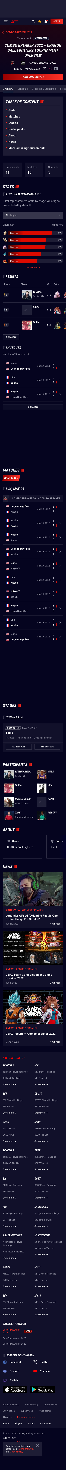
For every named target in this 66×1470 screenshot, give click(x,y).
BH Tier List (8, 1191)
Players (18, 1423)
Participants (16, 129)
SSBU (37, 1122)
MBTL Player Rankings (45, 1274)
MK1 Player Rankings (44, 1072)
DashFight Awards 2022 (14, 1344)
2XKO (6, 1122)
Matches (14, 116)
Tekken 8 (8, 1065)
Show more (10, 1084)
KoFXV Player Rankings (14, 1274)
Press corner (45, 1411)
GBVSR (38, 1093)
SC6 (5, 1207)
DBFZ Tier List (41, 1163)
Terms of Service (11, 1404)
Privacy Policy (31, 1404)
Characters (45, 1423)
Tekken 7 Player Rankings (15, 1157)
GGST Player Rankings (45, 1185)
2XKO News (8, 1135)
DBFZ (37, 1150)
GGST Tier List (41, 1191)
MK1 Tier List (40, 1078)
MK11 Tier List (41, 1308)
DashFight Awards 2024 (12, 1331)
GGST (37, 1178)
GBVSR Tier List (42, 1106)
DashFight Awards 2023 (14, 1338)
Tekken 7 (8, 1150)
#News (10, 969)
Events (6, 1423)
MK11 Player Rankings (45, 1302)
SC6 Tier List (9, 1220)
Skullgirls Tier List (43, 1220)
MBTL (37, 1267)
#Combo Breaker (32, 910)
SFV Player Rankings (13, 1302)
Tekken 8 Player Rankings (15, 1072)
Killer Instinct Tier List (13, 1252)
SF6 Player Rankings (13, 1100)
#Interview (13, 910)
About (12, 135)
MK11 (37, 1295)
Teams (31, 1423)
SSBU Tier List (41, 1135)
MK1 (37, 1065)
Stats (11, 110)
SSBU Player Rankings (45, 1128)
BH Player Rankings (12, 1185)
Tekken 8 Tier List (11, 1078)
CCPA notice (9, 1411)
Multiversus (42, 1235)
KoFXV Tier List (10, 1280)
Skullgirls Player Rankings (46, 1213)
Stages (13, 123)
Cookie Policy (50, 1404)
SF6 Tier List (9, 1106)
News (12, 141)
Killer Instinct (12, 1235)
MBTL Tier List (41, 1280)
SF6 (5, 1093)
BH (4, 1178)
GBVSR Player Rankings (46, 1100)
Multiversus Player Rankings (48, 1242)
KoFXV (6, 1267)
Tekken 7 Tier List (11, 1163)
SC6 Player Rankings (13, 1213)
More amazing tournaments (27, 148)
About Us (7, 1417)
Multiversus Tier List (44, 1248)
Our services (26, 1411)
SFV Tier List (9, 1308)
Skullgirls (41, 1207)
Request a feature (26, 1417)
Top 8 (9, 732)
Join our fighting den (20, 1355)
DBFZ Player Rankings (45, 1157)
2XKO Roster (9, 1128)
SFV (5, 1295)
